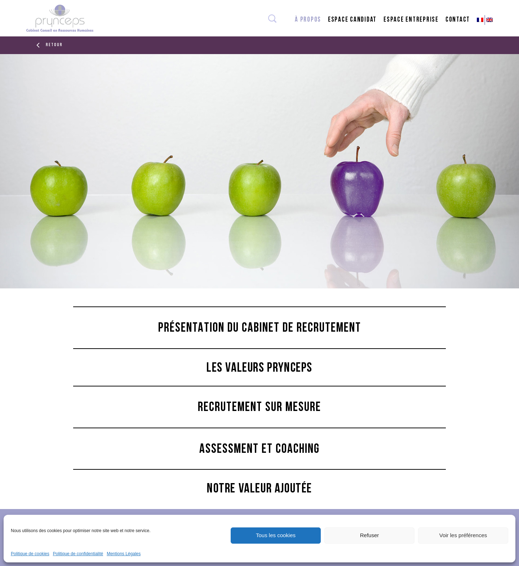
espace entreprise (411, 20)
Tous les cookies (276, 535)
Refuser (369, 535)
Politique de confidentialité (78, 553)
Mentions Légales (124, 553)
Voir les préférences (463, 535)
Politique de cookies (30, 553)
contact (457, 20)
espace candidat (352, 20)
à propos (308, 20)
